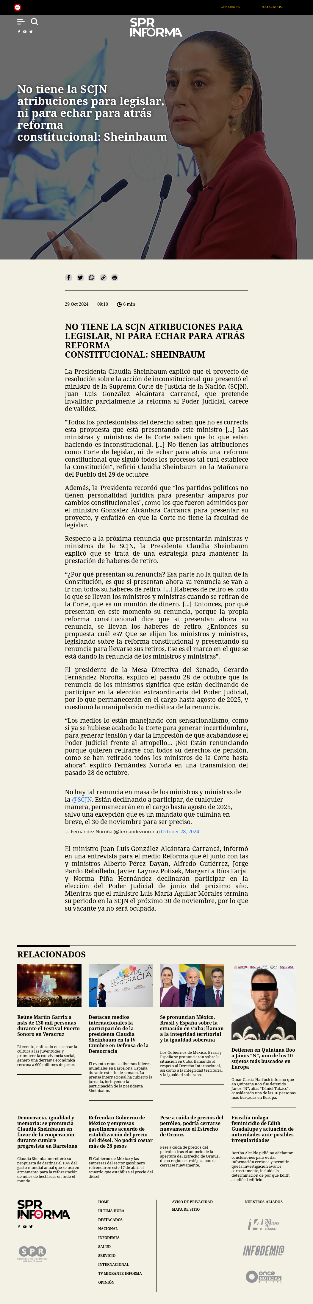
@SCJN (82, 799)
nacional (108, 1228)
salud (104, 1246)
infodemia (109, 1237)
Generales (236, 6)
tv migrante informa (120, 1273)
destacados (110, 1219)
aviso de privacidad (192, 1202)
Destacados (277, 6)
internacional (113, 1264)
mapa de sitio (186, 1209)
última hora (111, 1210)
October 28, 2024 (180, 831)
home (103, 1201)
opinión (106, 1282)
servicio (106, 1255)
